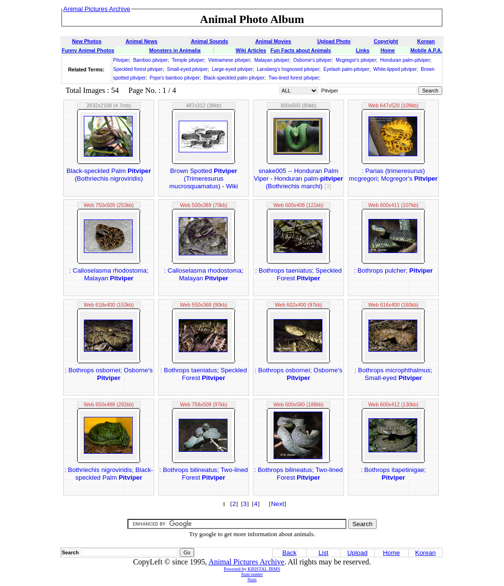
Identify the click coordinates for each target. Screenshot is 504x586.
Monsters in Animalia (175, 50)
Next (277, 503)
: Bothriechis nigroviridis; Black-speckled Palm (108, 473)
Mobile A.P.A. (426, 50)
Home (387, 50)
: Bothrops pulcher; (393, 270)
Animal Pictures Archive (246, 562)
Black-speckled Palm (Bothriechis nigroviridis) (109, 174)
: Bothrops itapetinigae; (393, 473)
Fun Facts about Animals (300, 50)
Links (362, 50)
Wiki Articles (251, 50)
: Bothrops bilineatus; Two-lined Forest (204, 473)
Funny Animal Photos (88, 50)
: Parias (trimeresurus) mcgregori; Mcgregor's (393, 174)
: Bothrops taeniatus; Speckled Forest (298, 274)
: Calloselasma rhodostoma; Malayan (108, 274)
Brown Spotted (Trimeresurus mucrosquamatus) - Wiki (203, 178)
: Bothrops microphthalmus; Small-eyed (393, 374)
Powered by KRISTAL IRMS (252, 569)
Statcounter (252, 574)
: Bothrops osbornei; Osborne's (108, 374)
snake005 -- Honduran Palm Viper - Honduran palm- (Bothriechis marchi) (298, 178)
